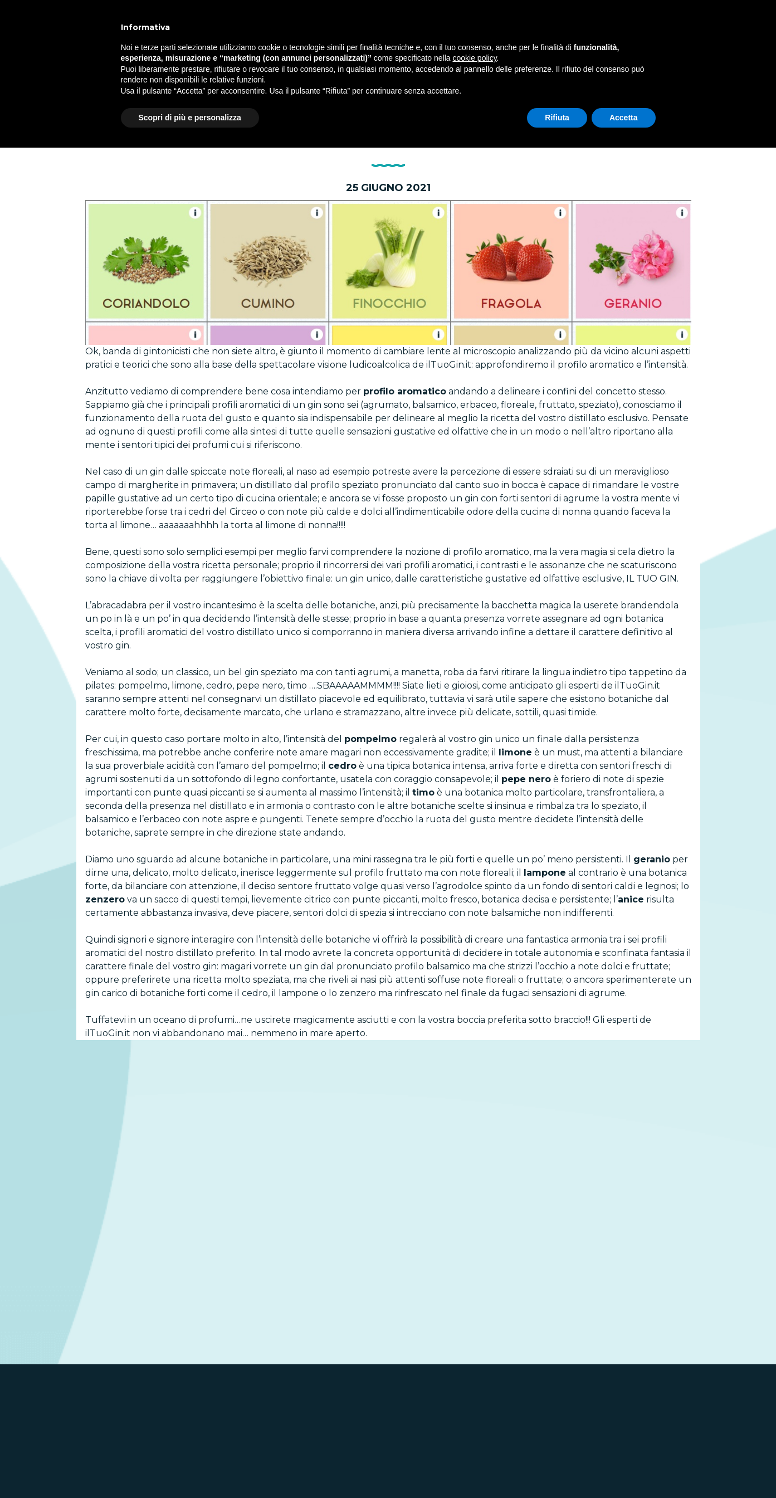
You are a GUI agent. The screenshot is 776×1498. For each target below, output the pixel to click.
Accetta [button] (623, 117)
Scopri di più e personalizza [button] (190, 117)
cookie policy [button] (474, 57)
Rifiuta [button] (557, 117)
